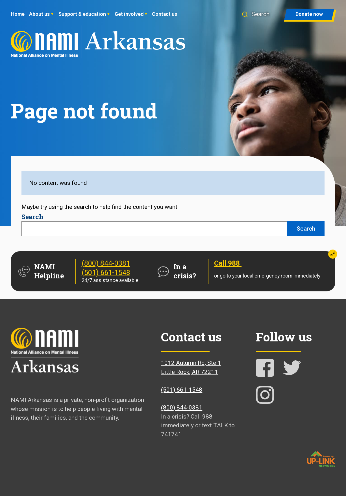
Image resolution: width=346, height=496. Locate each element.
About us (39, 14)
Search (32, 216)
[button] (258, 14)
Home (18, 14)
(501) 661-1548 (106, 272)
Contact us (164, 14)
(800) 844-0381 (106, 263)
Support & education (82, 14)
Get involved (129, 14)
